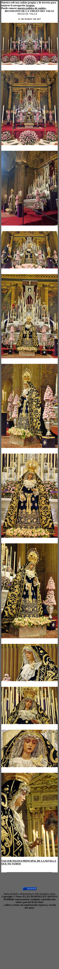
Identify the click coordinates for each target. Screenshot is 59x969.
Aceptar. (30, 5)
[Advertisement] (29, 938)
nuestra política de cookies (31, 8)
